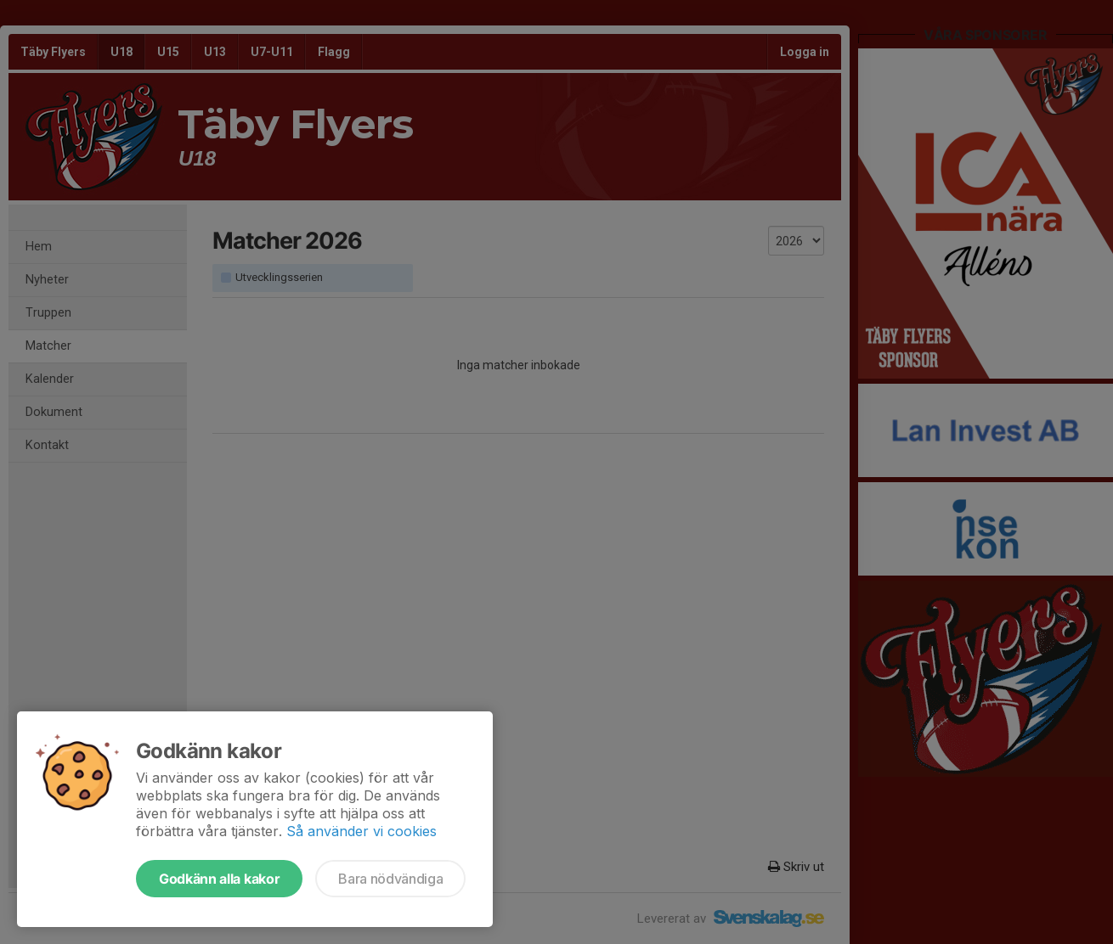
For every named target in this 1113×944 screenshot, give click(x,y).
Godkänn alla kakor (219, 878)
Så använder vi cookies (361, 831)
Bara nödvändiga (390, 878)
